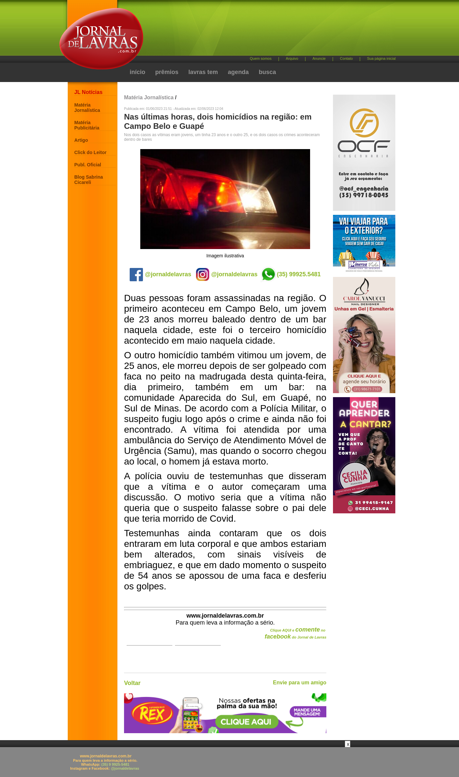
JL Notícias (88, 92)
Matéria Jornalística (87, 107)
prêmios (166, 72)
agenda (238, 72)
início (137, 72)
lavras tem (203, 72)
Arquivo (292, 58)
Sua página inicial (381, 58)
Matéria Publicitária (86, 125)
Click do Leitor (90, 152)
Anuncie (319, 58)
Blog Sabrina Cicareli (88, 179)
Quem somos (260, 58)
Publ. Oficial (87, 164)
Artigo (81, 140)
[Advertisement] (264, 30)
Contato (346, 58)
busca (267, 72)
